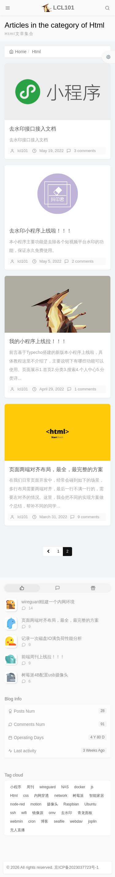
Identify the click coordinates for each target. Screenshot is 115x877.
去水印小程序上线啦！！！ (40, 231)
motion (35, 804)
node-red (17, 804)
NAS (65, 787)
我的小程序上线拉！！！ (38, 341)
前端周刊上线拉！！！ (42, 656)
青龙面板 (85, 813)
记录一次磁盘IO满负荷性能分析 (51, 638)
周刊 (30, 787)
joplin (92, 821)
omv (52, 813)
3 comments (85, 150)
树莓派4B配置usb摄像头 (44, 674)
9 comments (88, 517)
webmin (16, 821)
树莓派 (78, 795)
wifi (24, 813)
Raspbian (71, 804)
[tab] (22, 588)
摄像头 (52, 804)
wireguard (48, 787)
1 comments (85, 389)
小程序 (15, 787)
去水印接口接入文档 (32, 129)
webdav (76, 821)
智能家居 (96, 795)
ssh (13, 813)
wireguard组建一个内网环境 (48, 601)
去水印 (66, 813)
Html (14, 795)
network (60, 795)
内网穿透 (41, 795)
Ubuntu (90, 804)
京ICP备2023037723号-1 (76, 867)
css (26, 795)
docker (79, 787)
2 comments (83, 261)
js (92, 787)
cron (31, 821)
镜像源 (37, 813)
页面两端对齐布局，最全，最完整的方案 (56, 469)
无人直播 (17, 830)
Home (17, 51)
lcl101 (22, 150)
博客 (44, 821)
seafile (59, 821)
